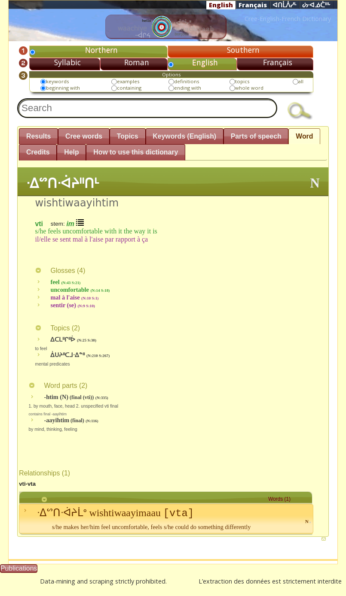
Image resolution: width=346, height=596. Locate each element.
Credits (38, 152)
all (300, 81)
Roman (136, 62)
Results (38, 136)
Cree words (83, 136)
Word (304, 136)
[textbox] (147, 108)
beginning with (63, 88)
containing (129, 88)
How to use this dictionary (135, 152)
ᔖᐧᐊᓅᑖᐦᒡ (316, 5)
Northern (101, 50)
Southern (243, 50)
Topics (127, 136)
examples (128, 81)
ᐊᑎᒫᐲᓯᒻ (285, 5)
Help (71, 152)
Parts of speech (256, 136)
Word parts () (57, 385)
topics (242, 81)
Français (253, 4)
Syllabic (67, 62)
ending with (187, 88)
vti (39, 223)
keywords (57, 81)
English (221, 4)
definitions (186, 81)
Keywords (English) (184, 136)
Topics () (57, 328)
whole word (249, 88)
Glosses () (60, 270)
